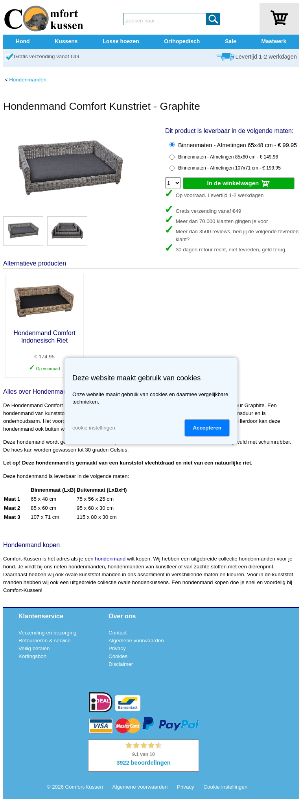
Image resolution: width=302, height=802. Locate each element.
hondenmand (110, 559)
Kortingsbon (32, 656)
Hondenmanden (27, 80)
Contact (118, 633)
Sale (230, 41)
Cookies (118, 656)
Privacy (117, 648)
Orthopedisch (182, 41)
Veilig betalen (34, 648)
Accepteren (207, 428)
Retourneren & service (44, 640)
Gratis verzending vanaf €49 (46, 56)
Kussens (66, 41)
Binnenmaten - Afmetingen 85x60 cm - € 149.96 (228, 157)
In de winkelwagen (239, 184)
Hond (23, 41)
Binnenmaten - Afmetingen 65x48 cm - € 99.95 (237, 145)
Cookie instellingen (225, 787)
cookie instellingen (93, 428)
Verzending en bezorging (47, 633)
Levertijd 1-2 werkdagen (266, 56)
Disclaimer (121, 664)
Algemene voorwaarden (136, 640)
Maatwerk (273, 41)
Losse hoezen (121, 41)
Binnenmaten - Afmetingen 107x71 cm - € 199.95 (229, 168)
